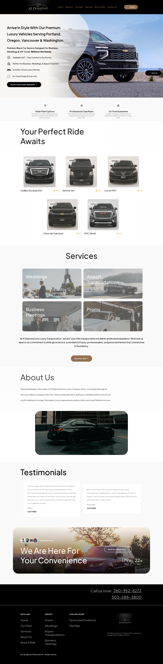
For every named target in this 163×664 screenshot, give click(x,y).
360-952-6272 (127, 590)
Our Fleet (79, 7)
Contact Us (112, 7)
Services (88, 7)
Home (60, 7)
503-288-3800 (126, 597)
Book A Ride (100, 7)
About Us (69, 7)
